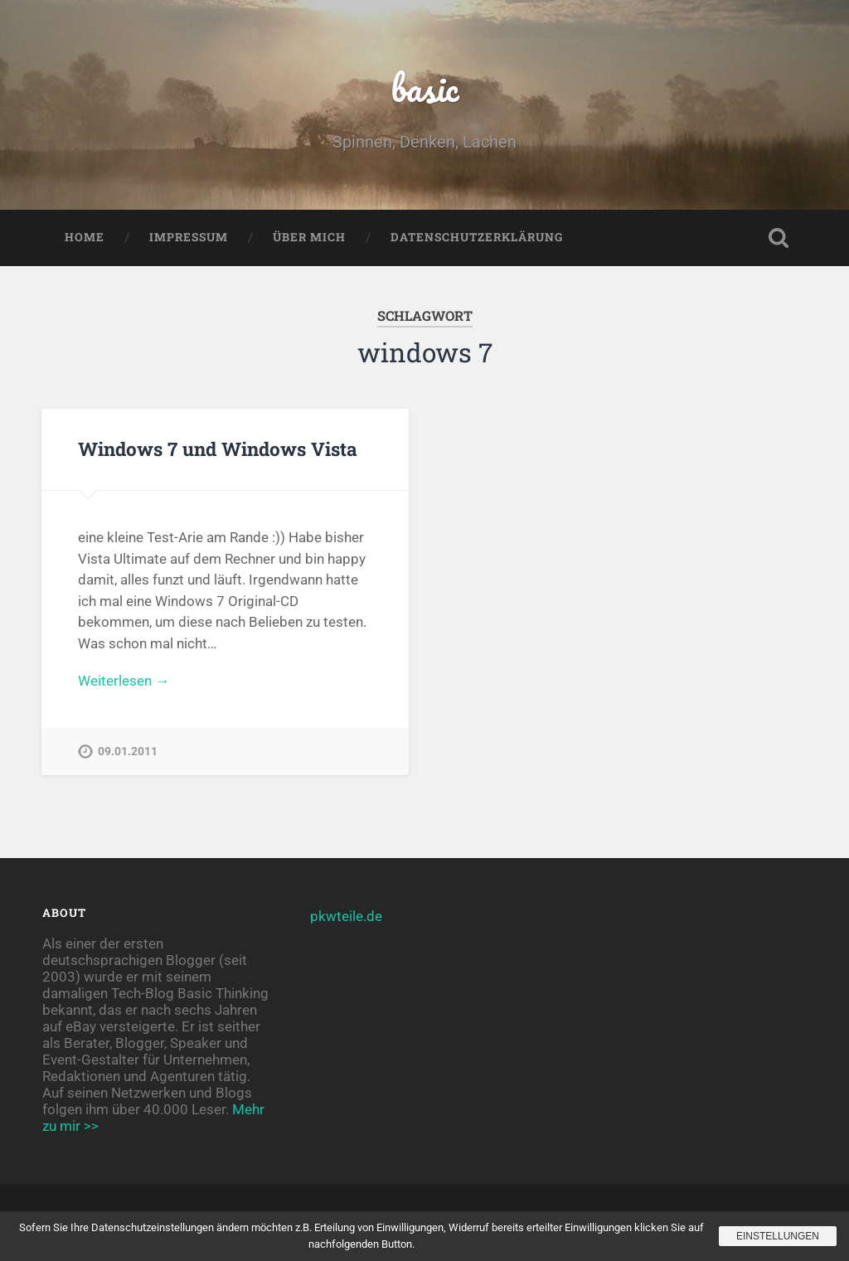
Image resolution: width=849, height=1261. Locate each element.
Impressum (188, 237)
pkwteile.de (346, 916)
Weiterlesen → (123, 680)
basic (425, 87)
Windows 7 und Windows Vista (217, 448)
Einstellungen (777, 1236)
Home (84, 237)
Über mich (309, 237)
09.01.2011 (128, 751)
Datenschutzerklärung (477, 237)
